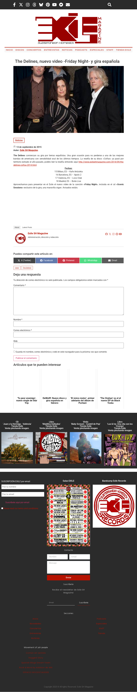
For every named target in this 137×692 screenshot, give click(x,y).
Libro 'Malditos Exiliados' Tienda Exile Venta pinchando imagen (51, 425)
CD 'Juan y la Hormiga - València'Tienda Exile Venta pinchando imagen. (17, 425)
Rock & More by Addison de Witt (36, 667)
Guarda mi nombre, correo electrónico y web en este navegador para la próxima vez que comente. (61, 352)
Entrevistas (51, 50)
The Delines (27, 268)
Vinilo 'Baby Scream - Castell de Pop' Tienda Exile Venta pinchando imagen (85, 425)
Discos (20, 50)
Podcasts (81, 50)
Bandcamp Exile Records (114, 481)
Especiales (97, 50)
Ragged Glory (36, 657)
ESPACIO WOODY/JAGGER (36, 672)
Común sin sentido (36, 653)
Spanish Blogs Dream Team (35, 662)
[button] (109, 4)
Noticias (67, 50)
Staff (109, 50)
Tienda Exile (123, 50)
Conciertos (34, 50)
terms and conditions (28, 508)
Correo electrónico (22, 330)
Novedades (35, 623)
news (17, 268)
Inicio (9, 50)
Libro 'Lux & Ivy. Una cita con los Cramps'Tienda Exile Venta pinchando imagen (120, 426)
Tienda (101, 633)
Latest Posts (27, 227)
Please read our (19, 508)
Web (15, 341)
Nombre (17, 320)
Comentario (19, 285)
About (17, 227)
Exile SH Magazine (29, 150)
